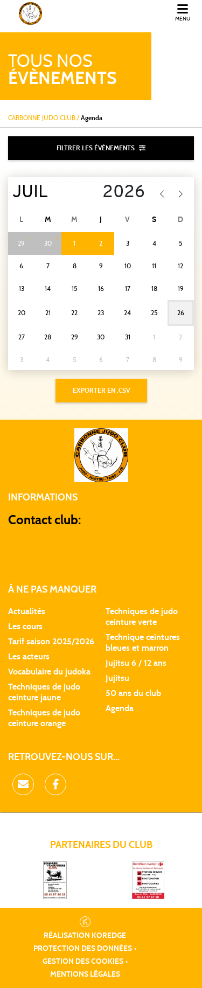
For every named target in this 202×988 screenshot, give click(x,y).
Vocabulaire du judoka (49, 671)
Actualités (26, 611)
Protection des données (82, 948)
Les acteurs (29, 656)
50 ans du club (133, 693)
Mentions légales (85, 974)
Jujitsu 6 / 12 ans (136, 663)
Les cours (25, 626)
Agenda (120, 708)
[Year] (118, 192)
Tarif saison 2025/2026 (51, 641)
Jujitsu (117, 678)
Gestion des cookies (83, 961)
